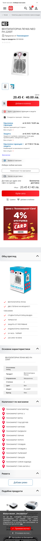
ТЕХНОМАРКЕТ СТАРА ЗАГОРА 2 (16, 466)
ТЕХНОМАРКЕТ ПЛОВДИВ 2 (14, 449)
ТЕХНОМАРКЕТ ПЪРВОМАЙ (14, 453)
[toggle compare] (11, 199)
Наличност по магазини (20, 171)
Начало (5, 15)
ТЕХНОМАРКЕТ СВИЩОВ (13, 457)
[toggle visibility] (20, 256)
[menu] (5, 8)
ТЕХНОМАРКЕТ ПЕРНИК (13, 435)
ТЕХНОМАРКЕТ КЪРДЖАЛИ (14, 431)
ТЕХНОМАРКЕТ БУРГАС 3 (13, 414)
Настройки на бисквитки (20, 537)
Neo (25, 393)
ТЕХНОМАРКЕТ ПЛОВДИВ (13, 444)
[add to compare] (8, 505)
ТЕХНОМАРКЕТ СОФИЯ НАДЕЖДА (16, 462)
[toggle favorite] (26, 199)
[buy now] (20, 193)
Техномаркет (23, 36)
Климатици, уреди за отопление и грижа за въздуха (24, 15)
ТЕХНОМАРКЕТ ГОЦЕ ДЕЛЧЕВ (15, 422)
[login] (36, 8)
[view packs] (20, 103)
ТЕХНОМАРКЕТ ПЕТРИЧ (13, 440)
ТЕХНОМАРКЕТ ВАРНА (12, 418)
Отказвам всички (20, 533)
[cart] (31, 8)
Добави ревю (20, 482)
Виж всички (6, 155)
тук (21, 524)
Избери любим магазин (12, 165)
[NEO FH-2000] (31, 504)
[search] (26, 8)
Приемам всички (20, 528)
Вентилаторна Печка (29, 374)
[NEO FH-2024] (13, 504)
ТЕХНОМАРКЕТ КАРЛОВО (13, 427)
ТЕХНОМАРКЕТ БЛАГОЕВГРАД (15, 409)
